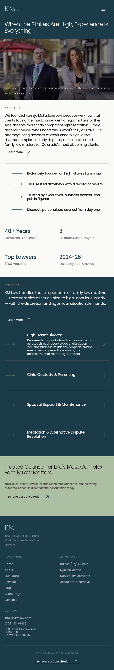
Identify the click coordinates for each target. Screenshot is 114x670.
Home (9, 564)
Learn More (19, 152)
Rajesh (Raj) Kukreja (74, 564)
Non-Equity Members (75, 576)
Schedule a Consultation (28, 497)
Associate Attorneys (75, 582)
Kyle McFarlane (70, 570)
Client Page (13, 594)
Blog (8, 588)
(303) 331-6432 (15, 623)
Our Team (12, 576)
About (9, 570)
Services (11, 582)
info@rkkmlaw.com (18, 617)
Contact (11, 600)
